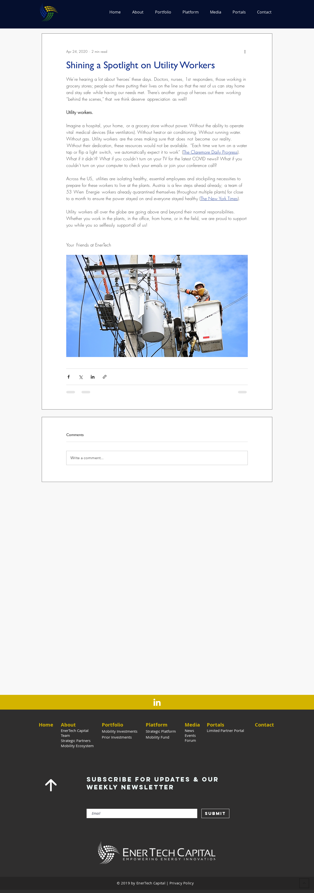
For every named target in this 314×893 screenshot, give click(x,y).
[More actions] (245, 51)
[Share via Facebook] (68, 376)
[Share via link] (104, 376)
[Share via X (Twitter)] (80, 376)
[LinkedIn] (157, 702)
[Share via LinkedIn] (92, 376)
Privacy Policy (182, 882)
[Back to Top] (304, 883)
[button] (137, 12)
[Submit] (215, 813)
